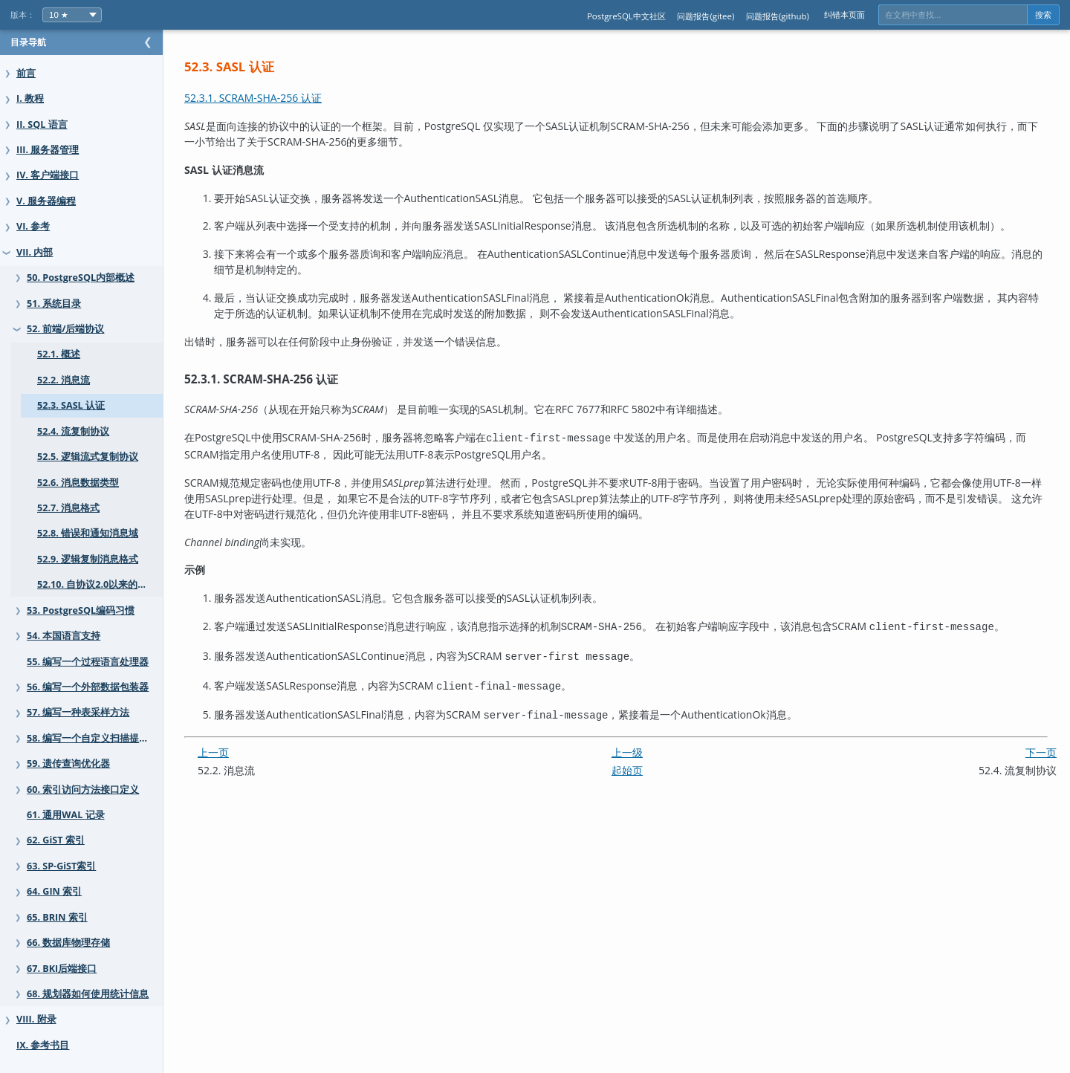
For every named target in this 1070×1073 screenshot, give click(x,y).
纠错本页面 (844, 14)
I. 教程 (30, 98)
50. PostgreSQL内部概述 (80, 277)
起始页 (642, 763)
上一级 (642, 745)
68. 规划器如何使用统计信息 (88, 994)
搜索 (1043, 14)
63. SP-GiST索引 (61, 866)
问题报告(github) (777, 16)
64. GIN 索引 (54, 891)
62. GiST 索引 (56, 840)
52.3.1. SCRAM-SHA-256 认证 (282, 98)
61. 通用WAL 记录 (66, 814)
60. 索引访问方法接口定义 (83, 789)
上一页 (243, 745)
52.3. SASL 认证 (71, 405)
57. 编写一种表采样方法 (78, 712)
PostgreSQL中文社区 (626, 16)
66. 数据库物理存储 (68, 942)
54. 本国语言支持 (63, 635)
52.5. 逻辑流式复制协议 (87, 456)
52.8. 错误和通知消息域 (87, 533)
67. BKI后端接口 (62, 968)
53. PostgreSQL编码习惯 (80, 610)
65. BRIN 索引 (57, 917)
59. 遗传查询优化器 (68, 763)
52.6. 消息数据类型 (78, 482)
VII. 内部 (34, 252)
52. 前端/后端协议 (65, 328)
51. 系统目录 (54, 303)
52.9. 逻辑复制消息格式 (87, 559)
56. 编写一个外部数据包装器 (88, 687)
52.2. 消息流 (63, 380)
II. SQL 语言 (42, 124)
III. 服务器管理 (47, 149)
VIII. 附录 (36, 1019)
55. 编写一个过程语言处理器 (88, 661)
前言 (26, 73)
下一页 (1041, 745)
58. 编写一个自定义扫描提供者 (92, 738)
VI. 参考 (33, 226)
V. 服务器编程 (46, 201)
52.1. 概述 (58, 354)
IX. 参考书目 (42, 1045)
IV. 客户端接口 (47, 175)
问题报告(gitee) (705, 16)
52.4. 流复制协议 (73, 431)
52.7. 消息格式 (68, 508)
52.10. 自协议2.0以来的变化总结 (106, 584)
